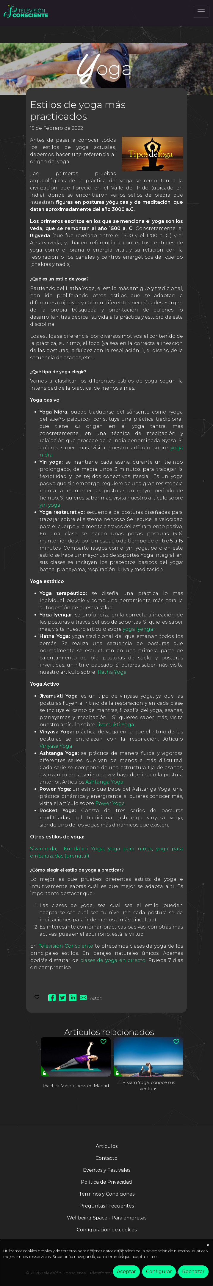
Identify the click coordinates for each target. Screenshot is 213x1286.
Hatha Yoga (112, 672)
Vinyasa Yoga (56, 746)
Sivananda (43, 849)
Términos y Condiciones (106, 1194)
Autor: (96, 998)
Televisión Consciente (66, 946)
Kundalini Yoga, (84, 849)
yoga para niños (130, 849)
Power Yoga (110, 803)
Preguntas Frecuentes (106, 1206)
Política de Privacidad (106, 1182)
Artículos (107, 1146)
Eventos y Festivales (106, 1170)
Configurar (159, 1271)
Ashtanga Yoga (104, 782)
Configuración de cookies (107, 1230)
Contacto (106, 1158)
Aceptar (126, 1271)
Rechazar (193, 1271)
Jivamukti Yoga (115, 724)
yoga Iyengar (139, 629)
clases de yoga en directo (112, 960)
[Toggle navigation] (201, 12)
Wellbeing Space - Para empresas (106, 1218)
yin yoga (50, 505)
